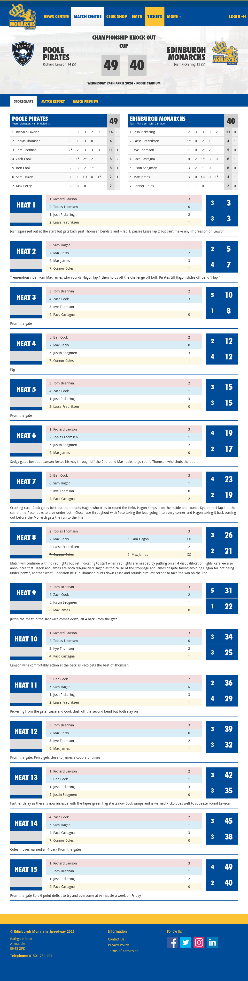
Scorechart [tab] (23, 101)
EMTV (137, 16)
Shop (116, 16)
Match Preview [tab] (85, 101)
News (56, 16)
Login (237, 16)
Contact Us (116, 939)
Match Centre (87, 16)
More (174, 16)
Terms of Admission (123, 950)
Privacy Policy (118, 945)
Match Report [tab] (53, 101)
